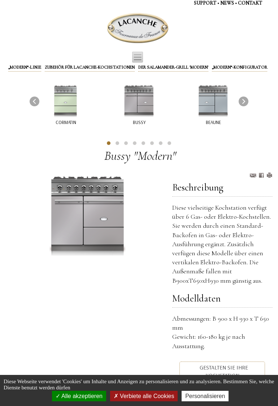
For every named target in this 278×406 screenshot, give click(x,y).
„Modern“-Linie (24, 67)
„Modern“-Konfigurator (239, 67)
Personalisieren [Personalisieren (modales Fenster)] (205, 396)
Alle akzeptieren (79, 396)
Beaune (213, 122)
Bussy (139, 122)
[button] (108, 143)
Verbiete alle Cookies (144, 396)
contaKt (250, 3)
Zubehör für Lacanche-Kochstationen (90, 67)
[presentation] (34, 101)
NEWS (227, 3)
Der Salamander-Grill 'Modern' (173, 67)
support (205, 3)
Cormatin (66, 122)
